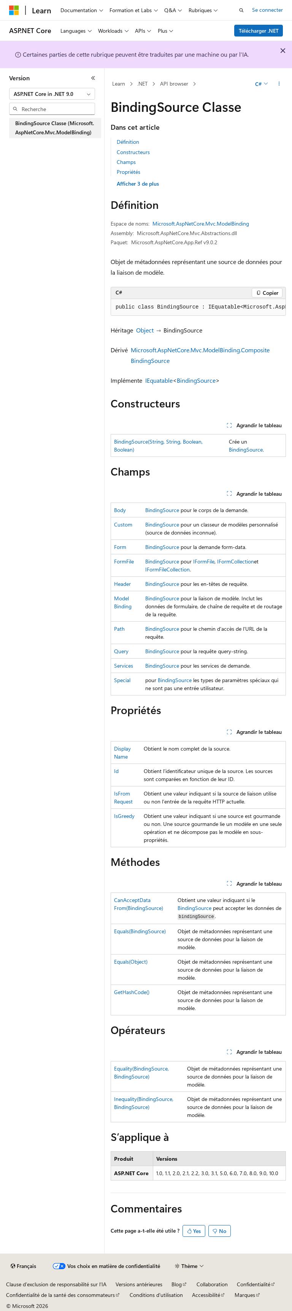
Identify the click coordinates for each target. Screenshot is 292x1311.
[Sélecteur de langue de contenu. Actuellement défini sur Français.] (23, 1266)
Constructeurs (133, 152)
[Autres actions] (279, 84)
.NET (142, 83)
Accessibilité (206, 1294)
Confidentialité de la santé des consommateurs (60, 1294)
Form (120, 546)
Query (121, 651)
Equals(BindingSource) (140, 931)
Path (119, 628)
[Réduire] (93, 78)
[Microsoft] (14, 10)
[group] (198, 307)
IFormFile (203, 561)
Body (120, 510)
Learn (118, 83)
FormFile (124, 561)
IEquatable (159, 380)
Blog (176, 1284)
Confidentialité (253, 1284)
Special (122, 680)
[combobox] (52, 94)
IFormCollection (235, 561)
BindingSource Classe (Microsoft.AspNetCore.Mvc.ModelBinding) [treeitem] (54, 127)
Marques (245, 1294)
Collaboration (212, 1284)
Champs (126, 161)
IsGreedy (124, 815)
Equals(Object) (131, 961)
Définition (128, 141)
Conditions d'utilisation (156, 1294)
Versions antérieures (139, 1284)
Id (116, 771)
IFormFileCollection (167, 569)
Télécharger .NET (259, 30)
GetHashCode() (131, 992)
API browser (174, 83)
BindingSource (196, 380)
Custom (123, 524)
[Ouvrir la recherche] (241, 10)
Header (122, 583)
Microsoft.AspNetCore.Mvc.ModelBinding (200, 223)
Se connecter (267, 9)
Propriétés (128, 171)
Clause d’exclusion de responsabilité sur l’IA (56, 1284)
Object (145, 330)
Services (123, 665)
